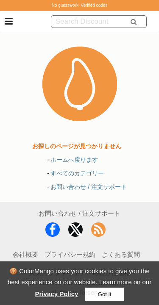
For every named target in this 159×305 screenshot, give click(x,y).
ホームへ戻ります (74, 159)
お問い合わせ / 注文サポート (88, 186)
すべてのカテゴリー (77, 173)
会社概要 (25, 254)
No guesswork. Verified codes (80, 5)
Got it (105, 294)
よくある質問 (121, 254)
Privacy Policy (56, 293)
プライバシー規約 (70, 254)
